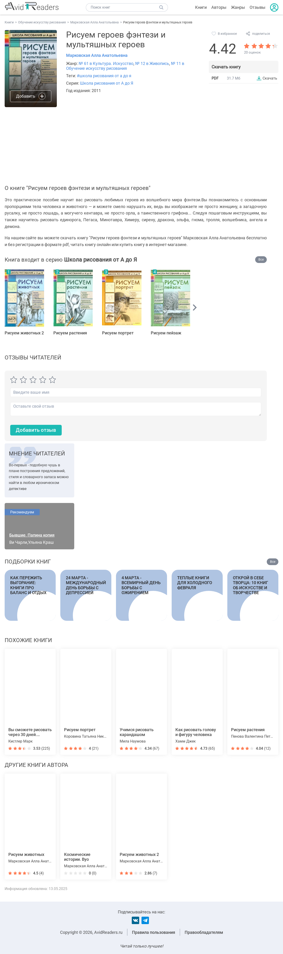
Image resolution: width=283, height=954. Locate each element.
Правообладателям (204, 932)
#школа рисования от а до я (104, 75)
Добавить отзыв (36, 430)
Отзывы (257, 7)
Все (261, 259)
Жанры (238, 7)
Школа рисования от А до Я (106, 83)
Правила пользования (153, 932)
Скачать (270, 78)
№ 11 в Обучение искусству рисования (125, 66)
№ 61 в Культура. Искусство (106, 63)
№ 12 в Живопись (152, 63)
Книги (201, 7)
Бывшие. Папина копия (32, 535)
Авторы (218, 7)
